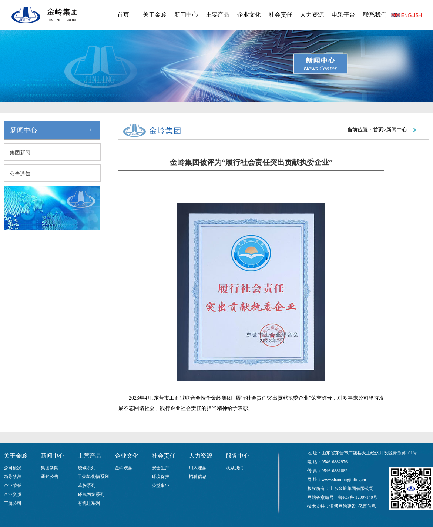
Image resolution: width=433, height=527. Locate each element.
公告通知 (20, 174)
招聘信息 (198, 476)
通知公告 (49, 476)
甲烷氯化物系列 (93, 476)
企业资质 (12, 494)
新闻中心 (186, 14)
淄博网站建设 (342, 506)
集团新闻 (20, 153)
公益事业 (160, 485)
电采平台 (343, 14)
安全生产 (160, 467)
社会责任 (280, 14)
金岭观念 (123, 467)
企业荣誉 (12, 485)
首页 (123, 14)
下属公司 (12, 503)
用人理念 (198, 467)
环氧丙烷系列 (91, 494)
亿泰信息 (367, 506)
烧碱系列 (86, 467)
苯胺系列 (86, 485)
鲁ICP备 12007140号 (357, 497)
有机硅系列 (89, 503)
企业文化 (249, 14)
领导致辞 (12, 476)
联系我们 (375, 14)
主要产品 (217, 14)
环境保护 (160, 476)
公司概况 (12, 467)
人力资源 (312, 14)
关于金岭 (155, 14)
